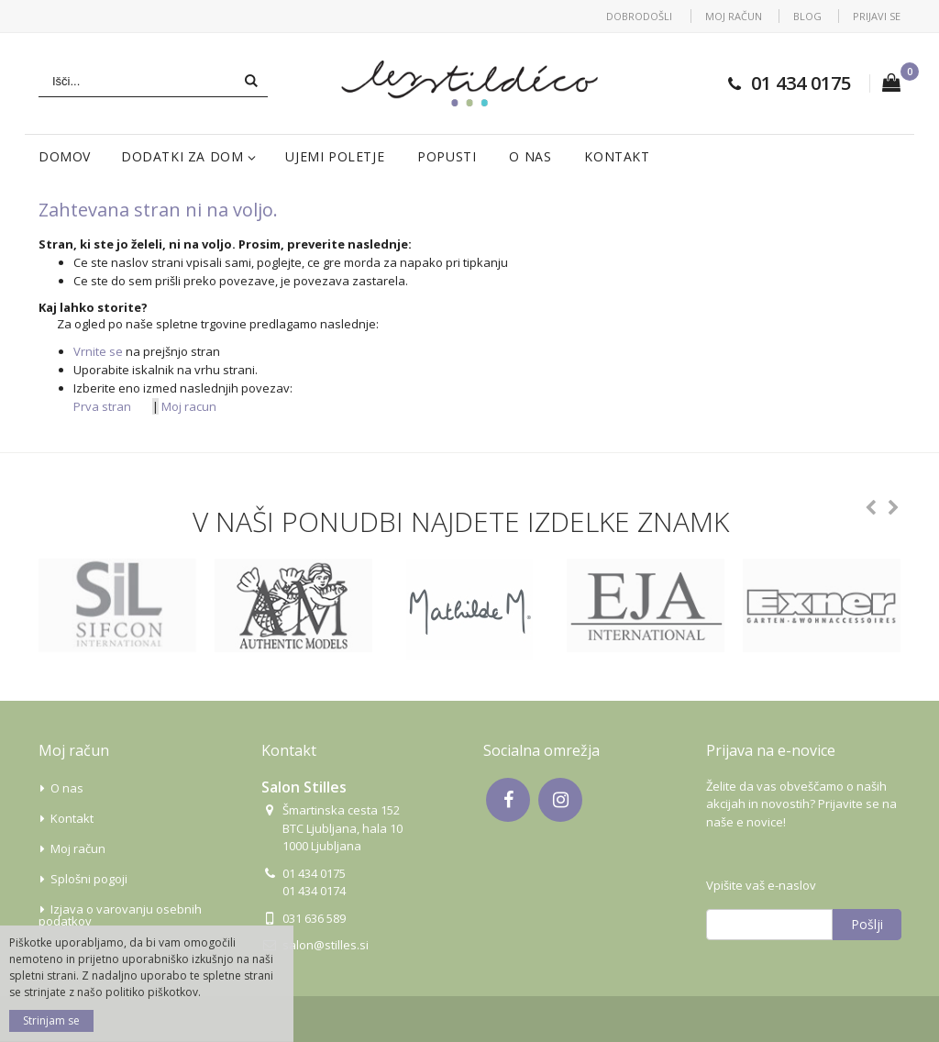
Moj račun (733, 16)
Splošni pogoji (88, 878)
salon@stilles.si (325, 945)
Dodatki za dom (182, 156)
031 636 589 (314, 918)
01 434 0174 (314, 890)
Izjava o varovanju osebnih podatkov (120, 915)
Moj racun (188, 406)
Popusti (446, 156)
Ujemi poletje (334, 156)
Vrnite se (98, 351)
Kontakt (616, 156)
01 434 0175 (801, 83)
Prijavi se (876, 16)
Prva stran (102, 406)
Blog (807, 16)
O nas (530, 156)
